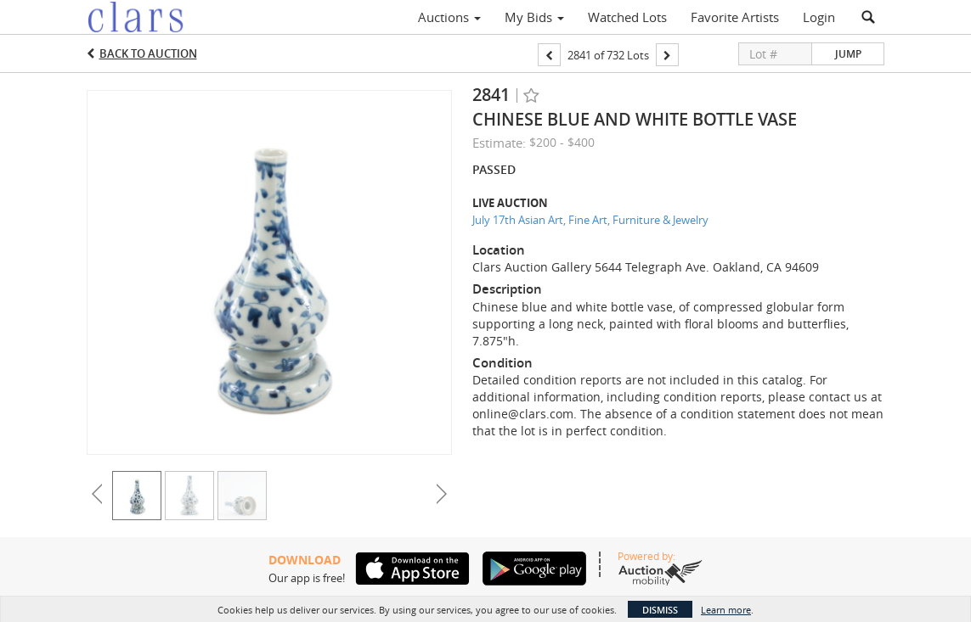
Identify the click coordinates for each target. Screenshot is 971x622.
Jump (848, 54)
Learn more (726, 609)
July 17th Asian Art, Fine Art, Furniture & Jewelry (590, 219)
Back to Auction (148, 53)
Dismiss (660, 609)
